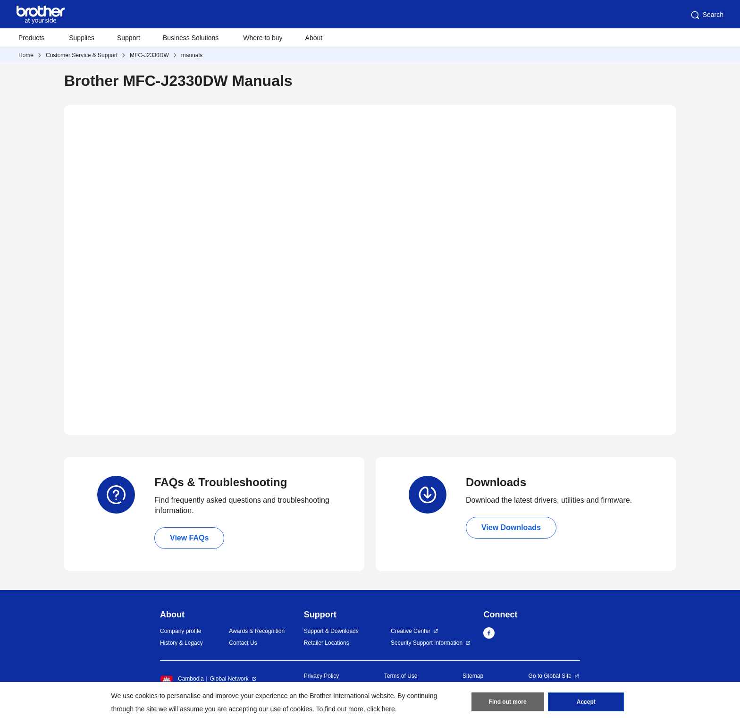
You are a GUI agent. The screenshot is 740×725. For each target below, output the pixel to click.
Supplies (81, 38)
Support (128, 38)
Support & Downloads (331, 631)
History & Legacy (181, 643)
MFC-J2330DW (149, 55)
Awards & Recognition (257, 631)
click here (381, 709)
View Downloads (511, 527)
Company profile (180, 631)
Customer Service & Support (82, 55)
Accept (586, 702)
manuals (191, 55)
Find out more (508, 702)
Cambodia (182, 678)
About (314, 38)
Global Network (229, 678)
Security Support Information (426, 643)
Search (706, 15)
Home (26, 55)
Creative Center (410, 631)
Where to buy (262, 38)
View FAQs (189, 538)
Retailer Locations (326, 643)
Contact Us (243, 643)
